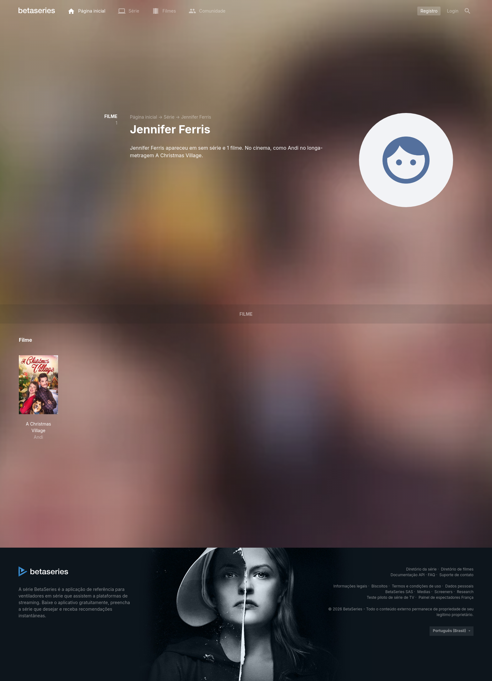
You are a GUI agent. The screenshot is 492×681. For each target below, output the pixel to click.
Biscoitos (380, 586)
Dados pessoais (459, 586)
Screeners (444, 591)
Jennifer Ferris (196, 117)
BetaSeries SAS (399, 591)
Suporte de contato (456, 574)
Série (169, 117)
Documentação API (408, 574)
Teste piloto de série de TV (390, 597)
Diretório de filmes (457, 569)
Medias (423, 591)
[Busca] (467, 11)
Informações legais (350, 586)
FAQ (431, 574)
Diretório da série (421, 569)
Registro (428, 10)
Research (465, 591)
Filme (246, 314)
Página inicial (143, 117)
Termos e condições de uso (416, 586)
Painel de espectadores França (446, 597)
